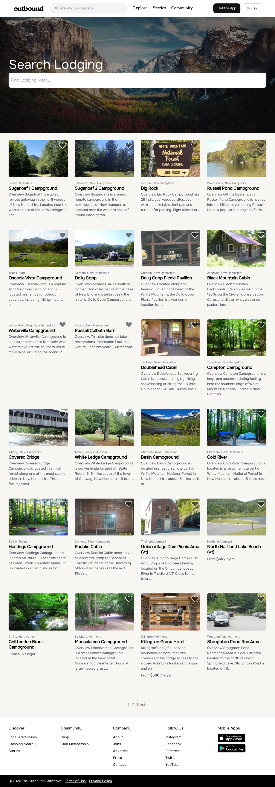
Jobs (117, 744)
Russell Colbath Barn (95, 330)
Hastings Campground (31, 547)
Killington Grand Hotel (162, 641)
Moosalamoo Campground (101, 641)
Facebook (173, 744)
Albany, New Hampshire (91, 325)
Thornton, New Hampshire (225, 362)
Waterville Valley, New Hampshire (32, 325)
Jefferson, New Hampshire (93, 183)
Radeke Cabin (88, 547)
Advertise (120, 751)
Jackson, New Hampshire (224, 273)
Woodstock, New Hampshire (227, 183)
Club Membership (75, 744)
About (118, 737)
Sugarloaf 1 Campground (33, 188)
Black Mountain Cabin (228, 278)
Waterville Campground (32, 330)
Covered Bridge (24, 457)
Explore (140, 8)
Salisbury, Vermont (88, 636)
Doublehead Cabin (159, 367)
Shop (65, 737)
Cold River (217, 457)
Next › (142, 704)
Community (182, 8)
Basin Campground (160, 457)
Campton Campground (229, 367)
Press (117, 757)
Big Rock (149, 188)
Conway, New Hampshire (92, 542)
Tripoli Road (17, 273)
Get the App (227, 8)
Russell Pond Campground (233, 188)
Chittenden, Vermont (23, 636)
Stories (159, 8)
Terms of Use (75, 781)
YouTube (172, 764)
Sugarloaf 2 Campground (99, 188)
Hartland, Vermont (219, 542)
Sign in (252, 8)
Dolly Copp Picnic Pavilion (166, 278)
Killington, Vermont (154, 636)
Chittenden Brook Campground (26, 644)
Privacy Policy (100, 781)
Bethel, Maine (18, 542)
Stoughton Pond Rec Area (233, 641)
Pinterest (172, 751)
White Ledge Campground (101, 457)
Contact (119, 764)
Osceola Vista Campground (35, 278)
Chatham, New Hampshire (159, 452)
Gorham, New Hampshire (92, 273)
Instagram (173, 737)
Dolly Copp (85, 278)
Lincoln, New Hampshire (157, 183)
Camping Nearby (22, 744)
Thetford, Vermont (153, 542)
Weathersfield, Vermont (223, 636)
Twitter (171, 757)
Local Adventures (23, 737)
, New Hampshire (20, 183)
